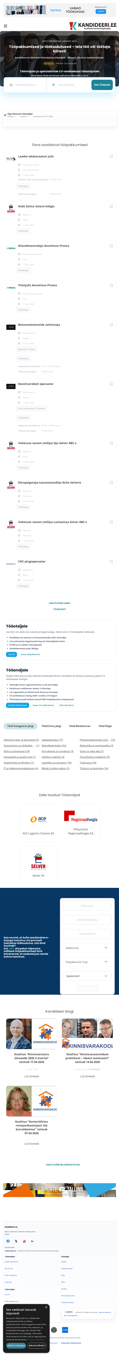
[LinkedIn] (32, 1241)
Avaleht (63, 1262)
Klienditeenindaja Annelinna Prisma (43, 246)
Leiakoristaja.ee (10, 1251)
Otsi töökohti (102, 84)
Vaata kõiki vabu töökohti (59, 604)
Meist (63, 1282)
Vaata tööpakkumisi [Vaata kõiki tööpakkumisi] (30, 654)
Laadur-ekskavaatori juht (36, 156)
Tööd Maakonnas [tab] (79, 726)
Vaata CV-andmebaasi (43, 705)
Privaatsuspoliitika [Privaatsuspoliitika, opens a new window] (36, 1339)
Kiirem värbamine (11, 1275)
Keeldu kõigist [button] (37, 1345)
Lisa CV (11, 654)
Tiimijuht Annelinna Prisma (37, 285)
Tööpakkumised (67, 1268)
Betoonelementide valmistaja (39, 324)
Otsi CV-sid (9, 1268)
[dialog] (26, 1328)
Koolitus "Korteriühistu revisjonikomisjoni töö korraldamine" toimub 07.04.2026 (31, 1127)
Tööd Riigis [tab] (105, 726)
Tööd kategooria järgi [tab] (20, 726)
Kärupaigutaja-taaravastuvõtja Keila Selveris (49, 482)
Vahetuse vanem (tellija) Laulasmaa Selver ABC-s (52, 522)
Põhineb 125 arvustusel (59, 63)
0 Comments (94, 1069)
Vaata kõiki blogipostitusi (61, 1164)
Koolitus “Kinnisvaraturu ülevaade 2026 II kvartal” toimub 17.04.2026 (31, 1058)
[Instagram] (24, 1241)
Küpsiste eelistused (71, 1343)
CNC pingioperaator (32, 561)
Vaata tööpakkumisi (11, 1301)
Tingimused (53, 1343)
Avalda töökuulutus (17, 705)
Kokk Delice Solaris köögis (36, 206)
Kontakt (64, 1289)
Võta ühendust (67, 705)
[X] (16, 1241)
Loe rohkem (31, 1076)
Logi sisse (8, 1282)
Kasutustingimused (68, 1296)
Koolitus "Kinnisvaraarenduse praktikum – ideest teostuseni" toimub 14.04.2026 (87, 1058)
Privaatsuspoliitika (67, 1302)
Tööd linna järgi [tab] (51, 726)
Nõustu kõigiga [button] (16, 1345)
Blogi (63, 1275)
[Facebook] (8, 1241)
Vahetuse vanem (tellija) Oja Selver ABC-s (47, 443)
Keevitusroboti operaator (36, 384)
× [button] (46, 1307)
